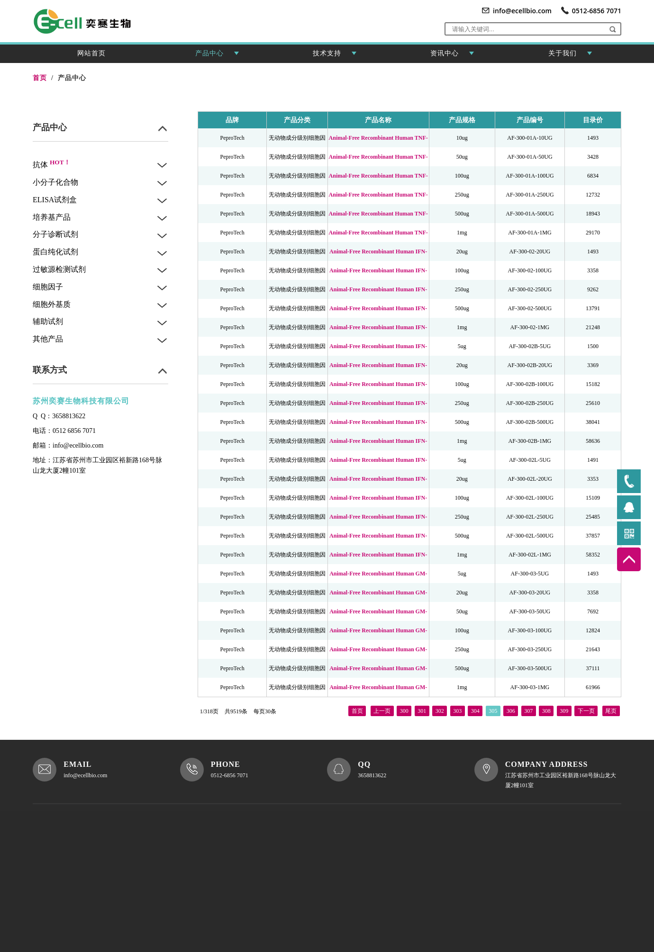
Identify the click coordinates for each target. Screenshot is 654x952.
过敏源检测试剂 (59, 269)
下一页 (586, 709)
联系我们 (279, 896)
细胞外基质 (52, 304)
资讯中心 (452, 56)
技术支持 (334, 56)
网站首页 (91, 53)
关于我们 (570, 56)
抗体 (51, 165)
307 (528, 709)
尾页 (611, 709)
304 (475, 709)
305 (493, 709)
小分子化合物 (55, 182)
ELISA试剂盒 (55, 200)
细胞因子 (48, 287)
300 (404, 709)
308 (546, 709)
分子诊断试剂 (55, 234)
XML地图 (227, 910)
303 (457, 709)
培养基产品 (52, 217)
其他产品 (48, 339)
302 (440, 709)
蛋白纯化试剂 (55, 252)
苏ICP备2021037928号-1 (85, 894)
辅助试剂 (48, 321)
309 (564, 709)
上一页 (382, 709)
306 (511, 709)
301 (422, 709)
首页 (357, 709)
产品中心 (217, 56)
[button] (612, 29)
